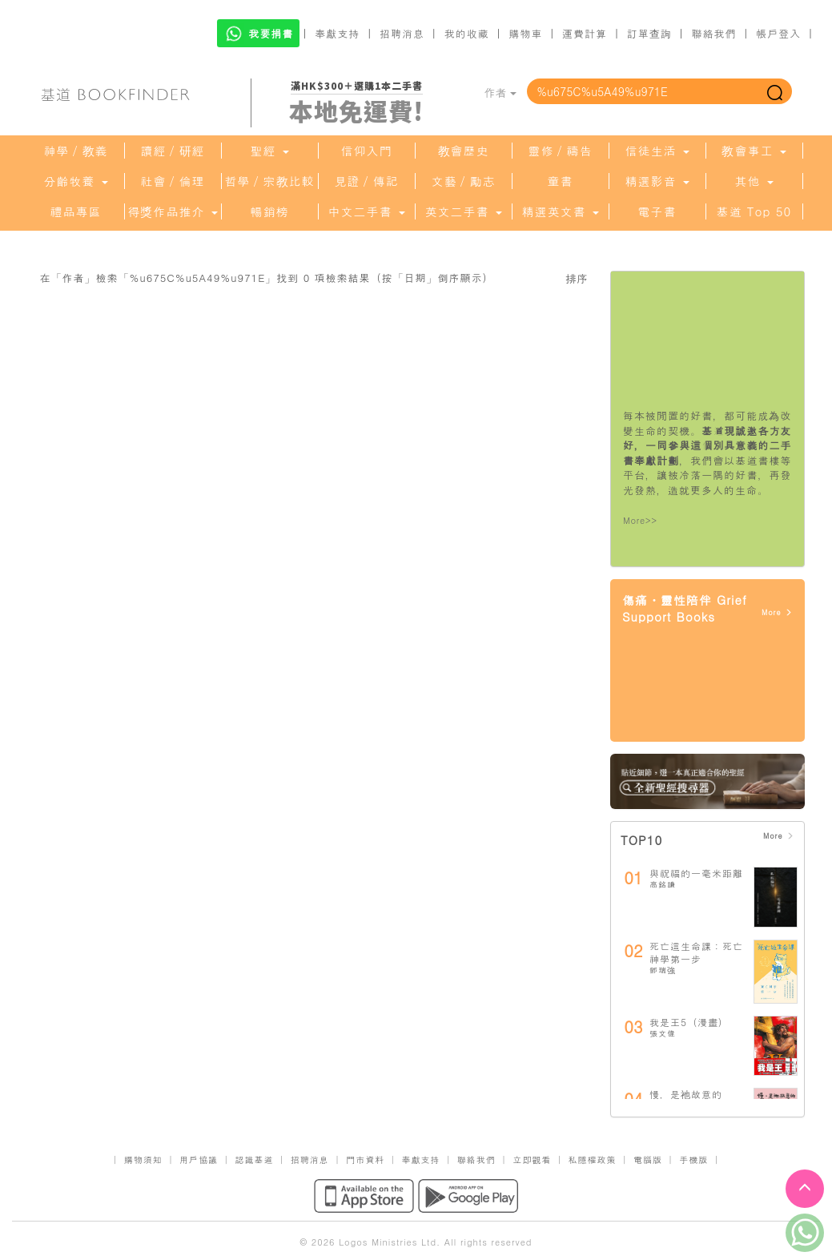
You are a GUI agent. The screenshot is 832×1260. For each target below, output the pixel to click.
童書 (560, 181)
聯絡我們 (713, 33)
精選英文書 (559, 211)
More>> (640, 520)
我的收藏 (466, 33)
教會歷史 (463, 151)
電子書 (657, 211)
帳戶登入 (778, 33)
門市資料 (365, 1159)
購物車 (525, 33)
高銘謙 (662, 884)
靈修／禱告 (561, 151)
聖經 (269, 151)
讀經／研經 (173, 151)
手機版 (693, 1159)
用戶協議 (198, 1159)
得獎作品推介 (172, 211)
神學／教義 (76, 151)
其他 (753, 181)
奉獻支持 (337, 33)
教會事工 (753, 151)
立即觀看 (531, 1159)
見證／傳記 (367, 181)
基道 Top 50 (754, 211)
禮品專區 (76, 211)
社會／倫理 (173, 181)
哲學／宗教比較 (270, 181)
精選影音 (657, 181)
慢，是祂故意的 (685, 1094)
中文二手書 (366, 211)
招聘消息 (402, 33)
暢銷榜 (270, 211)
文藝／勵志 (464, 181)
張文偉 (662, 1033)
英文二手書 (462, 211)
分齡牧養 (75, 181)
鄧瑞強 (662, 970)
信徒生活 (657, 151)
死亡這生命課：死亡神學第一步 (696, 952)
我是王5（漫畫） (689, 1022)
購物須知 (143, 1159)
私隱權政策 (593, 1159)
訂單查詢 (649, 33)
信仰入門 (366, 151)
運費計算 (584, 33)
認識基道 (254, 1159)
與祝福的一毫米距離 (696, 873)
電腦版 (647, 1159)
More (777, 612)
